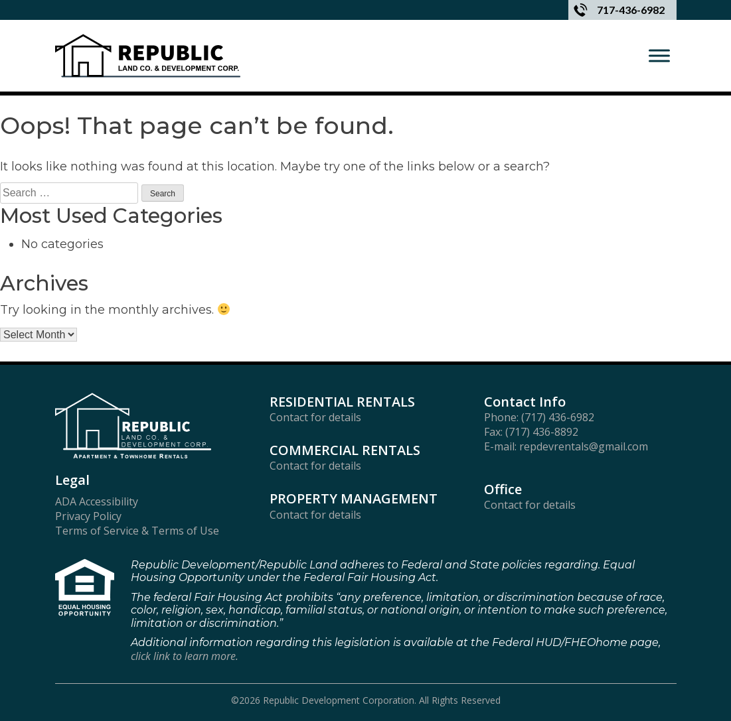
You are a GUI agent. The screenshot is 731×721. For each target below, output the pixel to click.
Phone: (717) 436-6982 (539, 418)
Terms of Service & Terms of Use (137, 531)
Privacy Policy (88, 516)
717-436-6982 (619, 10)
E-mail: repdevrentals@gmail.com (566, 447)
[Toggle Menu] (659, 55)
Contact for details (315, 418)
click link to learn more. (184, 656)
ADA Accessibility (96, 502)
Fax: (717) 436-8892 (531, 432)
